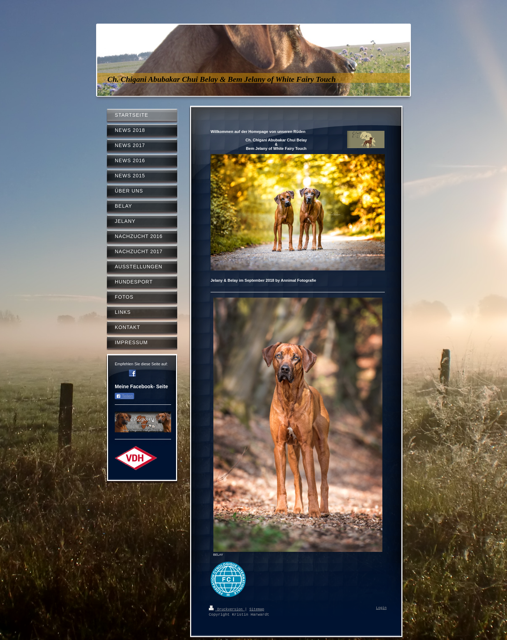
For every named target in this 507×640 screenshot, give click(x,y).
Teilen (124, 396)
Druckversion (227, 609)
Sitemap (256, 609)
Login (381, 608)
